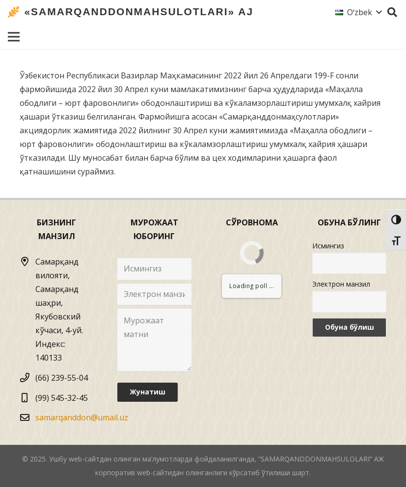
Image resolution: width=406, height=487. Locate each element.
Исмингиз (328, 245)
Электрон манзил (341, 284)
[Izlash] (392, 12)
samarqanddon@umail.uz (81, 417)
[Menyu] (13, 36)
